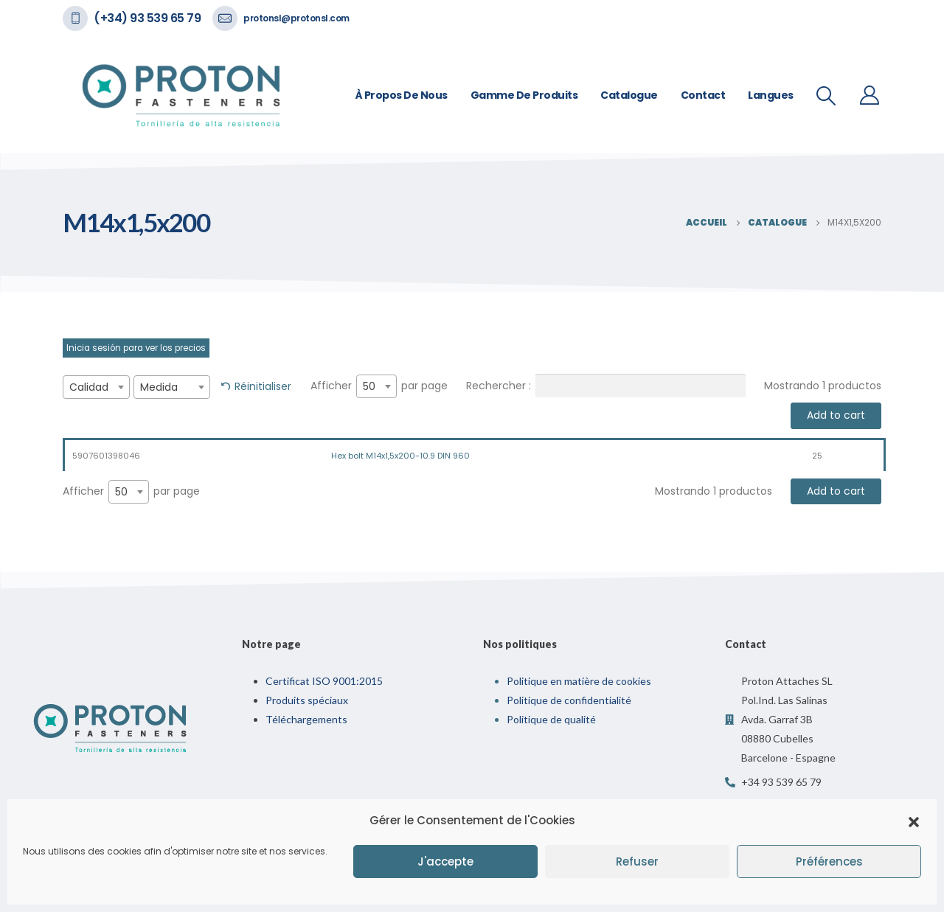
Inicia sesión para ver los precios (136, 348)
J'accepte (445, 861)
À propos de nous (401, 95)
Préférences (829, 861)
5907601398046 (106, 456)
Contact (703, 95)
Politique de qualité (551, 719)
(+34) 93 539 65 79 (147, 18)
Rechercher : (606, 385)
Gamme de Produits (524, 95)
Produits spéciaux (307, 700)
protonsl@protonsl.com (296, 18)
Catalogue (629, 95)
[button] (913, 820)
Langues (771, 95)
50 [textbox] (369, 386)
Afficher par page (379, 386)
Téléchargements (306, 719)
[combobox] (96, 387)
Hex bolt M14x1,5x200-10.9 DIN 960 (400, 456)
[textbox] (96, 387)
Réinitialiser (263, 386)
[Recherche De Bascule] (826, 95)
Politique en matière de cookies (579, 681)
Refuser (637, 861)
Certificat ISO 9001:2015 (324, 681)
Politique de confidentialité (569, 700)
